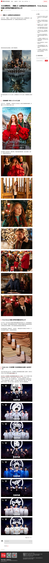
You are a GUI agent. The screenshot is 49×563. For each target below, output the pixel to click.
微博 (31, 553)
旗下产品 (26, 1)
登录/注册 (45, 1)
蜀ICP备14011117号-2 (4, 561)
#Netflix (39, 10)
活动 (23, 1)
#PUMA (36, 10)
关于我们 (2, 560)
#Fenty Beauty (42, 10)
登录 (7, 545)
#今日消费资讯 (46, 10)
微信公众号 (26, 553)
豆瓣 (33, 553)
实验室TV (16, 1)
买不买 (20, 1)
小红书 (30, 553)
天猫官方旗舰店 (12, 373)
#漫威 (34, 10)
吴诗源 (4, 10)
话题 (12, 1)
